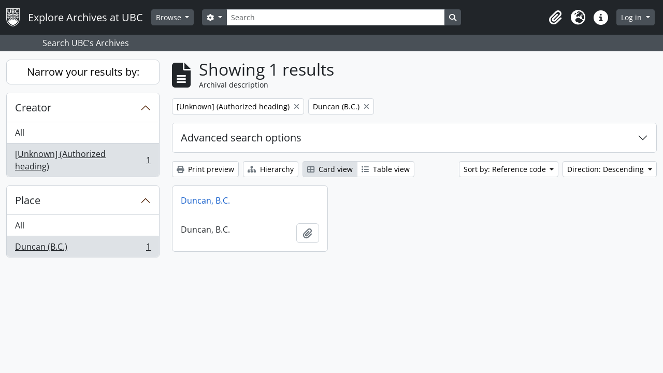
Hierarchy (271, 169)
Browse (169, 17)
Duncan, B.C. (205, 200)
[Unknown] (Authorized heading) (83, 160)
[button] (555, 17)
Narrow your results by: (83, 72)
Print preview (205, 169)
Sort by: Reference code (506, 169)
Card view (330, 169)
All (19, 132)
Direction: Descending (606, 169)
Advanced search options (241, 138)
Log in (632, 17)
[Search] (335, 17)
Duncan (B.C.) (83, 248)
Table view (386, 169)
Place (27, 200)
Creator (33, 107)
